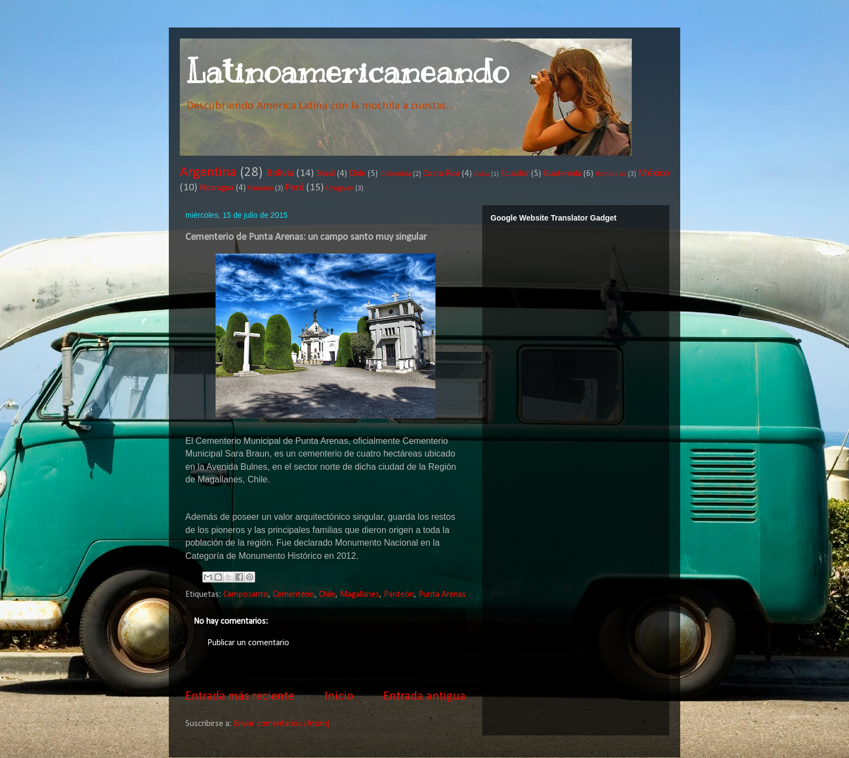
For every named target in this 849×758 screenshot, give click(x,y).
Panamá (260, 188)
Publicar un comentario (248, 643)
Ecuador (514, 173)
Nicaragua (217, 188)
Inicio (339, 696)
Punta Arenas (442, 594)
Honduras (611, 174)
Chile (357, 173)
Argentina (208, 172)
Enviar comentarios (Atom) (282, 723)
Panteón (399, 594)
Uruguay (340, 188)
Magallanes (359, 594)
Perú (294, 188)
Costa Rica (441, 173)
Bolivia (280, 173)
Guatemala (562, 173)
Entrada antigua (424, 696)
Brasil (325, 173)
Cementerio (294, 594)
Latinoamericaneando (347, 71)
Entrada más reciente (239, 696)
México (653, 173)
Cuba (481, 174)
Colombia (396, 174)
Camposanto (245, 594)
